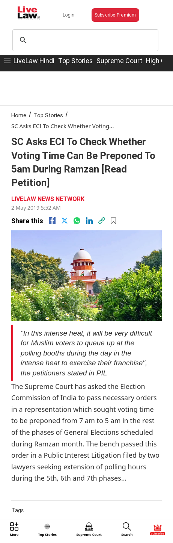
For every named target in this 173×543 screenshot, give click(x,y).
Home (18, 115)
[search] (84, 40)
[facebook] (52, 220)
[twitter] (64, 220)
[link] (101, 220)
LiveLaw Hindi (34, 60)
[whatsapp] (77, 220)
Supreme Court (119, 60)
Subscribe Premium (115, 15)
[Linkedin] (89, 220)
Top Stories (75, 60)
